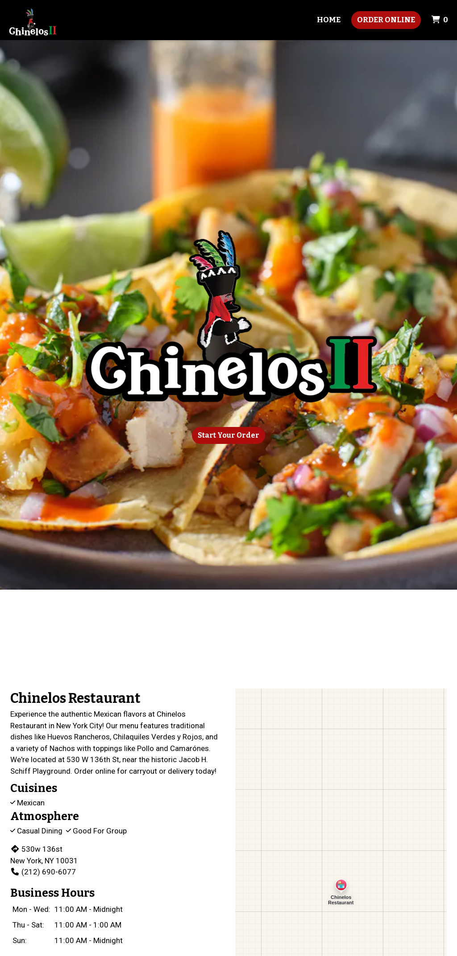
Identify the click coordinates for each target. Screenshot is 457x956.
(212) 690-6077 (43, 871)
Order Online (386, 20)
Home (329, 20)
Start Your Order (228, 435)
